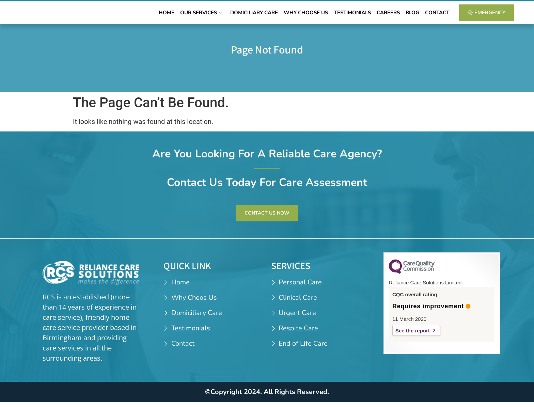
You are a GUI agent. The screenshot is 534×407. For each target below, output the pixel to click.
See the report (412, 336)
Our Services (209, 15)
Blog (414, 15)
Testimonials (356, 15)
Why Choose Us (311, 15)
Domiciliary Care (260, 15)
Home (175, 15)
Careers (391, 15)
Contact (438, 15)
